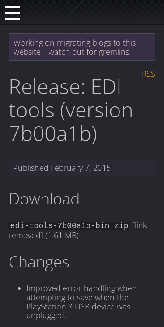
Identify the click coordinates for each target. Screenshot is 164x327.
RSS (148, 73)
